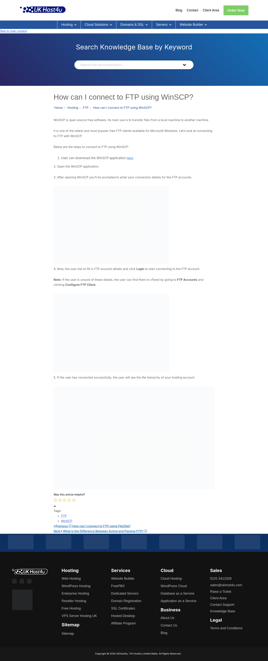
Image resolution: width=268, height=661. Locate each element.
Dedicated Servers (125, 593)
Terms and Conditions (226, 628)
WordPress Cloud (174, 586)
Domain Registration (126, 601)
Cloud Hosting (171, 578)
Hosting (67, 24)
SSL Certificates (123, 608)
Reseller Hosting (74, 601)
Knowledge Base (222, 611)
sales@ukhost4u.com (226, 585)
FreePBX (118, 586)
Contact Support (222, 605)
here (130, 158)
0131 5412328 (221, 578)
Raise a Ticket (220, 591)
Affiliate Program (123, 623)
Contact (192, 10)
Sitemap (68, 633)
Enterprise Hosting (75, 593)
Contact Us (169, 625)
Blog (179, 10)
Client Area (211, 10)
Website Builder (191, 24)
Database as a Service (177, 593)
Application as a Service (178, 601)
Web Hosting (71, 578)
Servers (162, 24)
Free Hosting (71, 608)
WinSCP (66, 521)
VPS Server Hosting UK (79, 616)
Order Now (236, 10)
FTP (64, 516)
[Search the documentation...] (127, 64)
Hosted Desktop (123, 616)
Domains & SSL (132, 24)
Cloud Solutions (96, 24)
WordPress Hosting (76, 586)
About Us (167, 618)
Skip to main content (13, 31)
